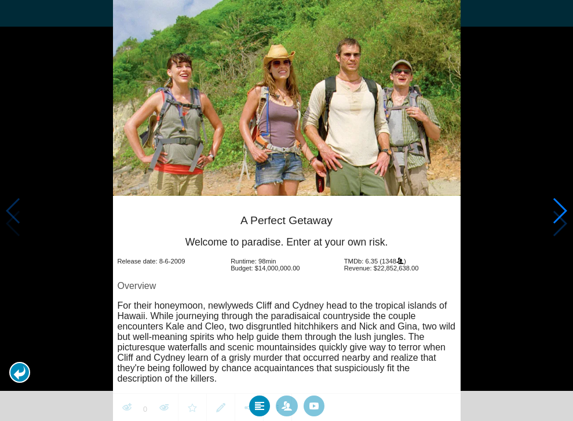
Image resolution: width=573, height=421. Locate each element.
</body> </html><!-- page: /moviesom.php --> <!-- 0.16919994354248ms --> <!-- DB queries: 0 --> (286, 210)
